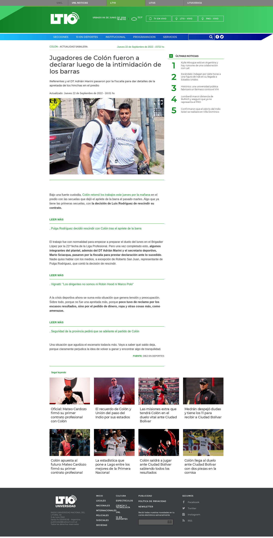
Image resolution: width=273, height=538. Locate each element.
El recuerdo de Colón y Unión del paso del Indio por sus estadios (114, 413)
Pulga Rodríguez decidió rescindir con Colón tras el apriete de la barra (96, 228)
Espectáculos (124, 502)
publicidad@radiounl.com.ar (64, 523)
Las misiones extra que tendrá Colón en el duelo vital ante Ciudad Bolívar (158, 415)
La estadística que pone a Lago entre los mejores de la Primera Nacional (113, 467)
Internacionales (104, 512)
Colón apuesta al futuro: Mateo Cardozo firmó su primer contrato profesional (69, 467)
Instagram (191, 515)
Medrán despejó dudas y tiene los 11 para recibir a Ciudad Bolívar (203, 415)
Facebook (190, 503)
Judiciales (102, 522)
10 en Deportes (87, 37)
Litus (152, 2)
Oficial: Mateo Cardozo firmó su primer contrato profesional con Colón (69, 415)
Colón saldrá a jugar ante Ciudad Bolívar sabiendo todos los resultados (156, 467)
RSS (187, 522)
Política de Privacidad (152, 503)
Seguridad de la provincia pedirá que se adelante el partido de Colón (95, 331)
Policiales (102, 517)
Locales (101, 502)
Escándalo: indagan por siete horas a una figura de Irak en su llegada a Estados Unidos (201, 77)
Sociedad (101, 527)
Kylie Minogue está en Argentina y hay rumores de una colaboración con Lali (199, 65)
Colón (54, 46)
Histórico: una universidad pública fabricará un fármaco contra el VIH (200, 88)
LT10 (113, 2)
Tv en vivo (157, 18)
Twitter (189, 509)
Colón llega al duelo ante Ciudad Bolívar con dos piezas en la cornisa (201, 467)
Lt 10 (65, 18)
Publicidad (145, 497)
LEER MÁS (57, 219)
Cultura (121, 497)
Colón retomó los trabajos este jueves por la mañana (116, 194)
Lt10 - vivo (183, 18)
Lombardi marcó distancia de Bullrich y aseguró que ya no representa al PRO (197, 99)
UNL (59, 3)
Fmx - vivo (209, 18)
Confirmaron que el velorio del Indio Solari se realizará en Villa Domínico (201, 110)
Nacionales (103, 507)
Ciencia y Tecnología (123, 508)
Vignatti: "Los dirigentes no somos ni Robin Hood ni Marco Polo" (92, 284)
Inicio (99, 497)
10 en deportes (122, 520)
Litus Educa (194, 2)
